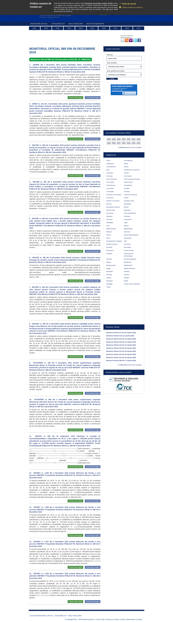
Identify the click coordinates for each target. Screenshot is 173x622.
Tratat (108, 287)
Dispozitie (127, 210)
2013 (138, 143)
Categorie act (58, 24)
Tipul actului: (112, 63)
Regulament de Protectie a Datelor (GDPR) (99, 3)
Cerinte (126, 173)
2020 (104, 28)
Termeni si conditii (112, 619)
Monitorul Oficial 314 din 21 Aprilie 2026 (121, 339)
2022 (81, 28)
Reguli (108, 268)
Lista (108, 226)
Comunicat (110, 188)
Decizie (109, 204)
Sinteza (126, 274)
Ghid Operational (130, 213)
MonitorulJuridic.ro (88, 619)
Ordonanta (127, 238)
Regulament (128, 265)
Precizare (127, 244)
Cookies (122, 619)
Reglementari (111, 265)
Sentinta (109, 274)
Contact (139, 619)
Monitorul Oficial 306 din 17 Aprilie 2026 (121, 360)
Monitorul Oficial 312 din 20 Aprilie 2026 (121, 354)
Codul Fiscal (128, 182)
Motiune (109, 232)
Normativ (127, 232)
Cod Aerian (128, 176)
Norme (108, 235)
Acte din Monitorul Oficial (41, 616)
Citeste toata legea (75, 97)
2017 (138, 28)
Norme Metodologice (131, 235)
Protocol (109, 259)
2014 (133, 143)
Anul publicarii (75, 24)
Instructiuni (128, 219)
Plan (125, 241)
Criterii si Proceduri (113, 201)
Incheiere (127, 216)
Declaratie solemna (113, 207)
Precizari (109, 247)
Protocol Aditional (130, 259)
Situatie (126, 278)
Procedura (110, 250)
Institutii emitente (95, 24)
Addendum (110, 164)
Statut (126, 281)
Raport (108, 262)
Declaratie (127, 204)
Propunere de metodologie (128, 255)
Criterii (126, 198)
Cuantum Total (129, 201)
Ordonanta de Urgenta (114, 241)
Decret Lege (110, 210)
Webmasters (131, 619)
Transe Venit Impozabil (132, 284)
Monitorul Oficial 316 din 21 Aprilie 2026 (121, 345)
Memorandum (111, 229)
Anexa (126, 167)
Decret (126, 207)
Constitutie (110, 191)
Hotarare (109, 216)
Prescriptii (127, 247)
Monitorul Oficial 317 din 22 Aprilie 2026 (121, 333)
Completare (128, 185)
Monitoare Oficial (39, 24)
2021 (92, 28)
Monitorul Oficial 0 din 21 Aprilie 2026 (120, 336)
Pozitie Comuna (111, 244)
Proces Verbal (129, 250)
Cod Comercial (111, 179)
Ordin (108, 238)
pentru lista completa (131, 147)
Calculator (109, 173)
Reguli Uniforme (129, 268)
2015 (128, 143)
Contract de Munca (130, 195)
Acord (108, 160)
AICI (107, 9)
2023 (69, 28)
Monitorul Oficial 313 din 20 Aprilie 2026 (121, 357)
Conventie (109, 198)
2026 (34, 28)
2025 (46, 28)
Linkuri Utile (101, 619)
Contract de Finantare (114, 195)
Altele (126, 164)
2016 (124, 143)
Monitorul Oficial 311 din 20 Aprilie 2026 (121, 351)
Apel (107, 170)
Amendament (111, 167)
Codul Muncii (110, 185)
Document (109, 213)
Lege (125, 222)
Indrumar (109, 219)
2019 (115, 28)
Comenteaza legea (92, 97)
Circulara (109, 176)
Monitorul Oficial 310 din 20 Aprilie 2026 (121, 348)
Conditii (126, 188)
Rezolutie (109, 271)
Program (109, 253)
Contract (127, 191)
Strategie (109, 284)
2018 (127, 28)
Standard (109, 281)
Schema (127, 271)
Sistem (108, 278)
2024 (57, 28)
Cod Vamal (110, 182)
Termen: (110, 55)
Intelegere (109, 222)
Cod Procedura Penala (132, 179)
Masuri (126, 226)
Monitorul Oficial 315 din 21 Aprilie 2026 (121, 342)
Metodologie (128, 229)
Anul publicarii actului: (116, 71)
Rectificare (127, 262)
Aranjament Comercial (131, 170)
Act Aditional (128, 160)
